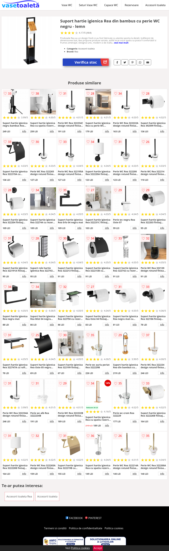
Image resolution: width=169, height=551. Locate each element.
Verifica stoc (92, 62)
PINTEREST (93, 518)
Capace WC (111, 5)
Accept (98, 548)
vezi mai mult (121, 42)
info (24, 131)
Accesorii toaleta (155, 5)
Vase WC (67, 5)
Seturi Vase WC (88, 5)
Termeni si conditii (55, 528)
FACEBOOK (74, 518)
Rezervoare (132, 5)
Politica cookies (114, 528)
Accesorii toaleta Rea (19, 496)
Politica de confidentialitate (85, 528)
